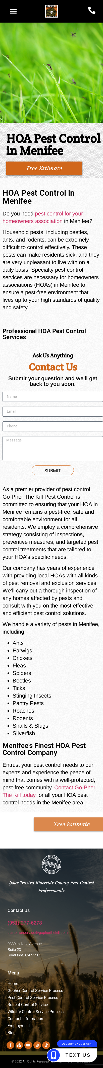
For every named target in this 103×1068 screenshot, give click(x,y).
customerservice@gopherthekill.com (38, 932)
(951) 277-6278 (25, 923)
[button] (13, 11)
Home (13, 983)
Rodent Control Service (28, 1004)
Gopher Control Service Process (35, 990)
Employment (19, 1025)
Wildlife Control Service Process (36, 1011)
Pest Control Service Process (33, 997)
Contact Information (25, 1018)
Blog (12, 1032)
